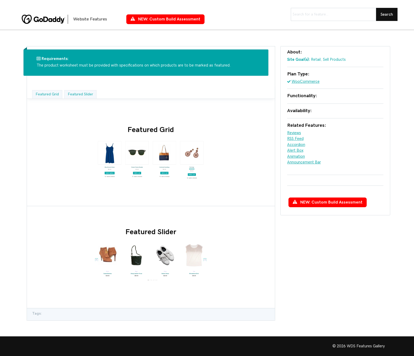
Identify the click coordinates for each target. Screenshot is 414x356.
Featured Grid (47, 94)
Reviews (294, 133)
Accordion (296, 145)
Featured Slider (80, 94)
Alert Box (295, 150)
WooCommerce (306, 82)
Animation (296, 156)
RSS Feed (295, 139)
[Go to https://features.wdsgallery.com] (69, 19)
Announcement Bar (304, 162)
